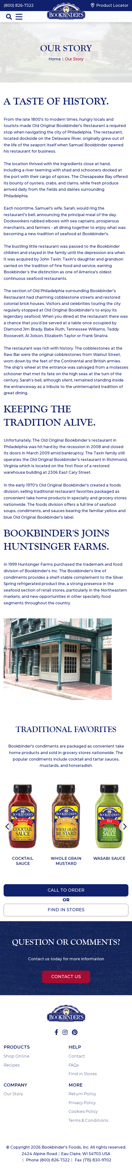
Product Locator (109, 5)
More (75, 1085)
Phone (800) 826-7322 (48, 1160)
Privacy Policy (82, 1103)
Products (17, 1047)
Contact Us (66, 976)
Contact (77, 1056)
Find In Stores (66, 909)
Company (15, 1085)
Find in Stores (83, 1074)
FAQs (74, 1065)
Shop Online (16, 1056)
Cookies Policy (83, 1111)
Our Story (13, 1094)
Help (75, 1047)
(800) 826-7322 (19, 5)
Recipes (11, 1065)
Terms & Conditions (88, 1120)
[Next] (124, 826)
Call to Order (66, 890)
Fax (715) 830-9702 (93, 1160)
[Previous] (7, 826)
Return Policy (82, 1094)
